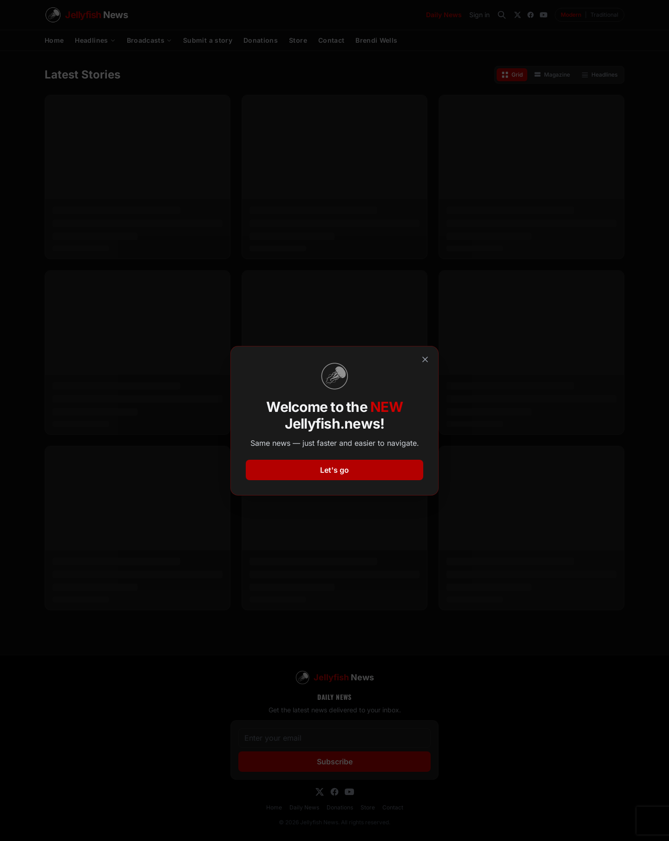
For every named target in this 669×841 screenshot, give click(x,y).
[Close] (425, 359)
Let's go (334, 470)
